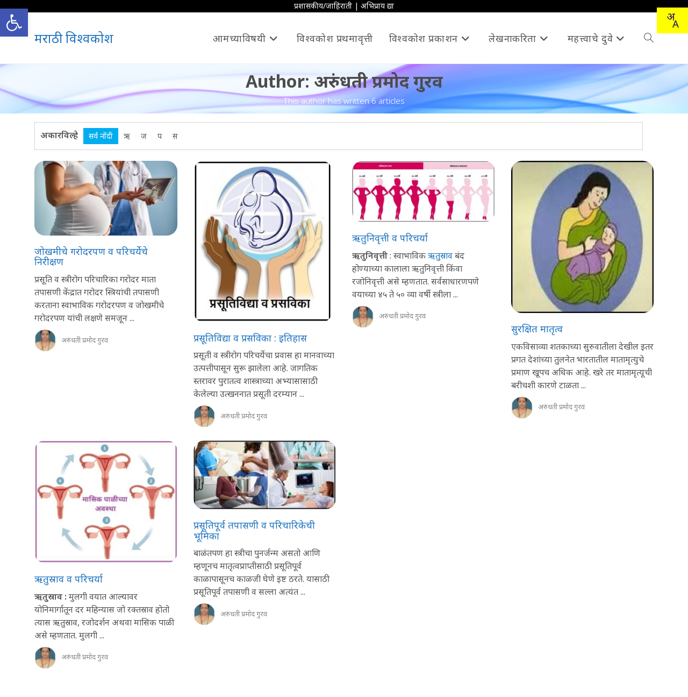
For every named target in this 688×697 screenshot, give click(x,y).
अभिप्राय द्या (377, 6)
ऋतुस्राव (439, 255)
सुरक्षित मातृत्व (537, 328)
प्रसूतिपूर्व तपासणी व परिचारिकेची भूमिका (254, 530)
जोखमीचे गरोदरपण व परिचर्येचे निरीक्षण (91, 256)
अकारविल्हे (59, 135)
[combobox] (672, 20)
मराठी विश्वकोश (73, 38)
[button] (14, 23)
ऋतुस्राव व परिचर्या (68, 578)
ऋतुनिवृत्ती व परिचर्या (390, 237)
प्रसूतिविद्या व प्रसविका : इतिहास (250, 337)
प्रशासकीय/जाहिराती (323, 6)
